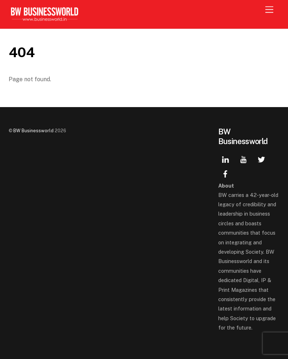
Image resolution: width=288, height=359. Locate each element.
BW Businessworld (33, 130)
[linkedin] (225, 159)
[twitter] (261, 159)
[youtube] (243, 159)
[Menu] (269, 10)
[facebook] (225, 173)
